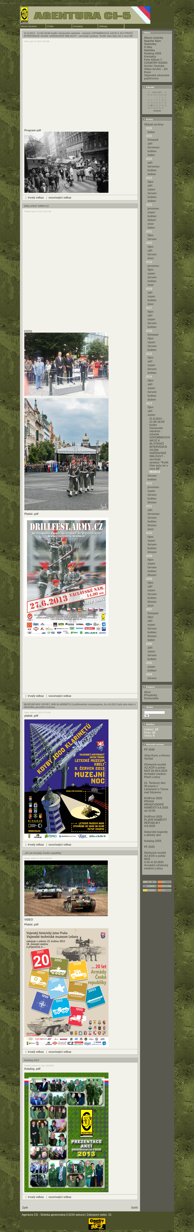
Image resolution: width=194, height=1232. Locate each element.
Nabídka (149, 50)
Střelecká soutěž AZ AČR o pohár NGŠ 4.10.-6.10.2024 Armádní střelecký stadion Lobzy (156, 860)
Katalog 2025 (152, 53)
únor (151, 223)
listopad (153, 139)
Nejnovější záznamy (154, 744)
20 (152, 105)
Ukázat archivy (154, 124)
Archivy (148, 119)
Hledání (148, 707)
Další (134, 1207)
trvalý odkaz (36, 197)
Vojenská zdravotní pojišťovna (156, 77)
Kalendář (149, 87)
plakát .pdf (31, 715)
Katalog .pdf (32, 1068)
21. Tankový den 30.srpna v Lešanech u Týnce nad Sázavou (156, 787)
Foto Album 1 (153, 59)
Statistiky (150, 44)
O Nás (50, 26)
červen (152, 193)
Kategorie (149, 687)
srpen (151, 189)
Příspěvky (150, 695)
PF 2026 (149, 749)
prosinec (153, 208)
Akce (147, 692)
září (150, 143)
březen (152, 502)
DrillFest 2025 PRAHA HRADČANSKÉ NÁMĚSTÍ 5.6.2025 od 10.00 (156, 804)
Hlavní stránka (153, 37)
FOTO (28, 331)
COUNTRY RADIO (155, 62)
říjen (150, 181)
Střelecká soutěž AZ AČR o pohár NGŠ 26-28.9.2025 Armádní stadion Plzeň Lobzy (155, 770)
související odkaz (59, 197)
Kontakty (78, 26)
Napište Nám (152, 40)
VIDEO (28, 919)
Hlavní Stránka (29, 26)
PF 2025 (149, 846)
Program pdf (32, 130)
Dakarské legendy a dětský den (156, 833)
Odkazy (103, 26)
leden (151, 132)
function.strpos (23, 3)
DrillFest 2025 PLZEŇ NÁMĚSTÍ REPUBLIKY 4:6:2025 (155, 821)
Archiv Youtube (154, 65)
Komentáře (151, 698)
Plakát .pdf (31, 513)
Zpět (25, 1207)
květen (152, 151)
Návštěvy (149, 724)
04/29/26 (157, 111)
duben (152, 174)
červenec (154, 147)
